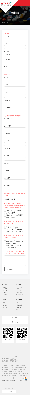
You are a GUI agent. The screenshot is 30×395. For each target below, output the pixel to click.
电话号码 (7, 100)
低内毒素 (19, 288)
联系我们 (19, 309)
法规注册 (19, 305)
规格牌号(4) (7, 163)
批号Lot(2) (7, 141)
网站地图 (21, 378)
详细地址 (7, 59)
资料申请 (15, 322)
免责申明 (16, 378)
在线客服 (9, 391)
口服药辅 (19, 292)
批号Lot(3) (7, 155)
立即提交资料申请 (11, 269)
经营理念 (5, 290)
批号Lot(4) (7, 170)
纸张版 (12, 199)
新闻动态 (19, 307)
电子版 (6, 199)
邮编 (5, 66)
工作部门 (7, 92)
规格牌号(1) (8, 118)
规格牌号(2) (7, 133)
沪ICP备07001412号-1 (7, 378)
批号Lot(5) (7, 185)
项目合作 (5, 303)
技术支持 (5, 305)
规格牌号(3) (7, 148)
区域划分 (7, 51)
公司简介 (5, 288)
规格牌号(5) (7, 178)
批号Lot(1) (7, 126)
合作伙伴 (5, 294)
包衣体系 (19, 290)
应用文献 (5, 307)
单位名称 (7, 36)
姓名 (6, 77)
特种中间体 (20, 294)
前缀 (6, 85)
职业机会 (19, 303)
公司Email (7, 107)
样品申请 (15, 318)
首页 (3, 22)
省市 (6, 44)
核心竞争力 (6, 292)
